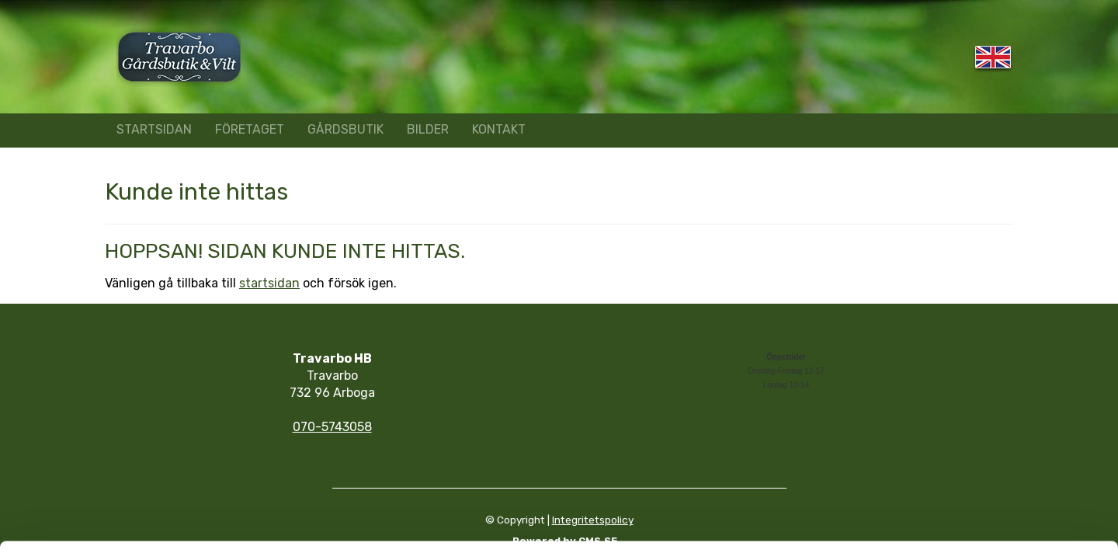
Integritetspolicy (593, 519)
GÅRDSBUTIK (345, 129)
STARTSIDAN (154, 129)
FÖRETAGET (249, 129)
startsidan (269, 283)
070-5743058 (332, 426)
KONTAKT (499, 129)
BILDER (428, 129)
